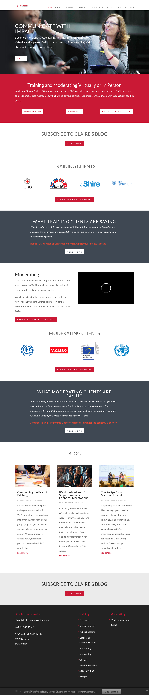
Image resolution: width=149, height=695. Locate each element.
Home (49, 7)
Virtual (83, 7)
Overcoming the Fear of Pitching (32, 493)
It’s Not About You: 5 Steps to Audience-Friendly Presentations (73, 495)
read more (74, 252)
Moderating (98, 7)
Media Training (87, 625)
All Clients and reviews (74, 369)
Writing (83, 676)
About (58, 7)
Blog (120, 7)
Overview (84, 620)
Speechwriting (86, 670)
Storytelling (85, 648)
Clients (111, 7)
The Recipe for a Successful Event (111, 493)
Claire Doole (25, 500)
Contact (129, 7)
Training (69, 7)
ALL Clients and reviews (74, 199)
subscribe (74, 143)
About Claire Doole (116, 111)
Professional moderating (36, 319)
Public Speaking (87, 631)
